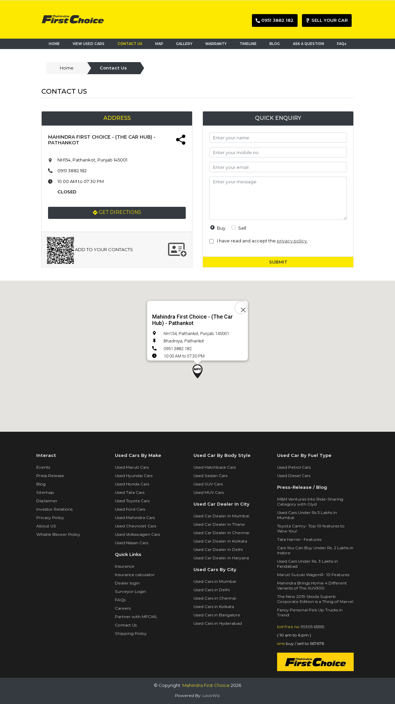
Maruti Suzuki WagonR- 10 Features (313, 574)
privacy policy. (292, 240)
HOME (54, 44)
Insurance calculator (135, 574)
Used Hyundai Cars (133, 475)
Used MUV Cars (208, 492)
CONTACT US (130, 44)
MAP (160, 43)
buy (221, 228)
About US (46, 525)
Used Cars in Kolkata (213, 606)
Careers (123, 608)
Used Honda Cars (132, 483)
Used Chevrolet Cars (135, 525)
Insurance (124, 566)
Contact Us (126, 624)
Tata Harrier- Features (299, 539)
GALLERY (184, 44)
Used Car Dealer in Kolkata (220, 541)
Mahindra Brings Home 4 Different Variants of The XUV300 (312, 585)
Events (43, 467)
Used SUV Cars (208, 483)
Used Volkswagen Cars (137, 534)
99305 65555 (312, 626)
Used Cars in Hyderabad (217, 623)
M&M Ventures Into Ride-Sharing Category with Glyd (310, 502)
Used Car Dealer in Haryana (221, 557)
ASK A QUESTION (308, 44)
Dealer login (127, 582)
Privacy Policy (50, 517)
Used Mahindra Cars (135, 517)
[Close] (241, 308)
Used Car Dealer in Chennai (221, 532)
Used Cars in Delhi (211, 589)
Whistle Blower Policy (58, 534)
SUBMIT (278, 262)
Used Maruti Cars (132, 467)
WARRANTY (216, 44)
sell (242, 228)
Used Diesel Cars (293, 475)
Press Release (50, 475)
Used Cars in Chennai (214, 598)
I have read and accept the (261, 240)
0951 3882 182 (72, 170)
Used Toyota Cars (132, 500)
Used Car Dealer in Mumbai (221, 515)
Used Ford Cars (130, 509)
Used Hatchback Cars (214, 467)
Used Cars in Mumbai (214, 581)
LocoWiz (211, 695)
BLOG (274, 44)
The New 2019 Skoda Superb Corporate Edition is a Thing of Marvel (315, 599)
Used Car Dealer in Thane (219, 524)
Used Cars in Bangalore (216, 614)
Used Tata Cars (129, 492)
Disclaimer (46, 500)
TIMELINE (248, 44)
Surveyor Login (130, 591)
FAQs (341, 44)
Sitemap (45, 492)
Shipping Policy (131, 633)
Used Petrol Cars (294, 467)
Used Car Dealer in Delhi (218, 549)
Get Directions (117, 212)
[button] (197, 371)
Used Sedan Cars (210, 475)
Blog (41, 483)
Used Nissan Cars (131, 542)
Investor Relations (54, 509)
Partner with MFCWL (136, 616)
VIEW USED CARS (88, 44)
